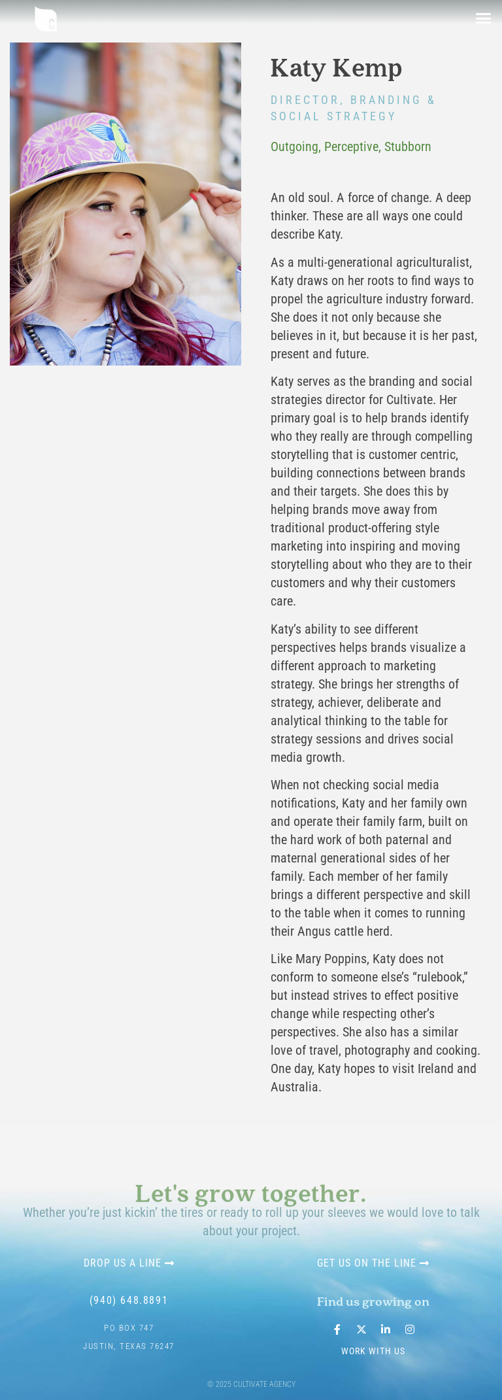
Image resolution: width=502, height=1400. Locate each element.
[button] (483, 18)
